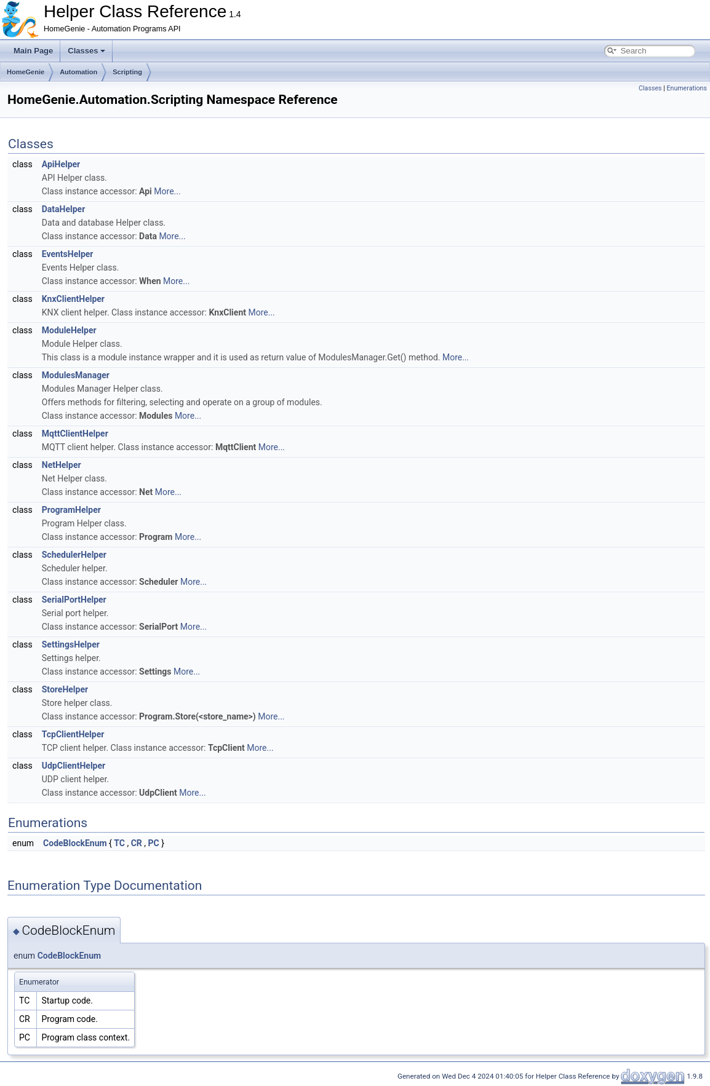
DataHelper (64, 209)
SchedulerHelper (74, 555)
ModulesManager (76, 375)
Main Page (33, 50)
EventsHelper (68, 254)
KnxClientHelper (73, 299)
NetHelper (61, 465)
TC (119, 843)
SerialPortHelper (74, 599)
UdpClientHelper (73, 766)
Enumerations (686, 88)
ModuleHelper (69, 330)
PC (153, 843)
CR (136, 843)
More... (167, 191)
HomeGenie (25, 72)
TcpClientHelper (73, 734)
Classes (86, 50)
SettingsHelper (71, 644)
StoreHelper (65, 689)
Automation (78, 72)
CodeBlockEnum (75, 843)
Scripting (127, 72)
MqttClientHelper (75, 433)
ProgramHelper (71, 510)
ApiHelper (61, 164)
